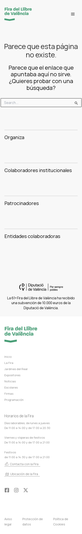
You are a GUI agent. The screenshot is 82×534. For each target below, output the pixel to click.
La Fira (8, 363)
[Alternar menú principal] (73, 14)
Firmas (8, 394)
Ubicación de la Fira (21, 474)
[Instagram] (16, 490)
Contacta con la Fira (21, 464)
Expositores (12, 375)
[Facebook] (6, 490)
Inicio (8, 357)
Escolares (11, 387)
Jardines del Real (16, 369)
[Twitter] (25, 490)
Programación (14, 400)
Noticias (10, 381)
